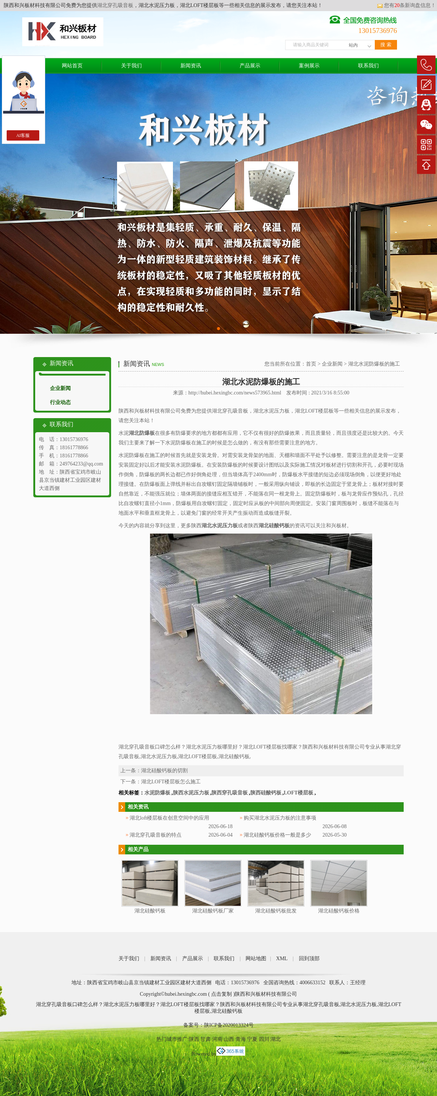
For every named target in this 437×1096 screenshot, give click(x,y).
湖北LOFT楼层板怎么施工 (171, 781)
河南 (217, 1039)
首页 (311, 364)
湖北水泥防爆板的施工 (374, 364)
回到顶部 (309, 958)
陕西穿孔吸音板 (229, 793)
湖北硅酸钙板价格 (339, 911)
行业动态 (60, 402)
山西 (229, 1039)
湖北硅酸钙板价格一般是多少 (277, 835)
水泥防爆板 (157, 793)
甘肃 (205, 1039)
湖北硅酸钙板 (150, 911)
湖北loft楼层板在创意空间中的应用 (169, 818)
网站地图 (256, 958)
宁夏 (252, 1039)
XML (282, 958)
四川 (264, 1039)
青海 (241, 1039)
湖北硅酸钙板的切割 (164, 770)
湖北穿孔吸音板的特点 (155, 835)
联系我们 (368, 65)
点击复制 (221, 994)
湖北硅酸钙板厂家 (213, 911)
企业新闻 (60, 388)
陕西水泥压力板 (191, 793)
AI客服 (23, 135)
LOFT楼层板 (298, 793)
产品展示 (250, 65)
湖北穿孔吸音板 (115, 5)
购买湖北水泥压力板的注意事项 (280, 818)
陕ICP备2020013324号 (229, 1025)
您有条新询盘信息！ (406, 5)
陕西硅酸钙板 (265, 793)
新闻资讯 (190, 65)
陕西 (194, 1039)
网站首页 (72, 65)
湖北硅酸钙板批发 (276, 911)
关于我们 (131, 65)
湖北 (275, 1039)
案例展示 (309, 65)
